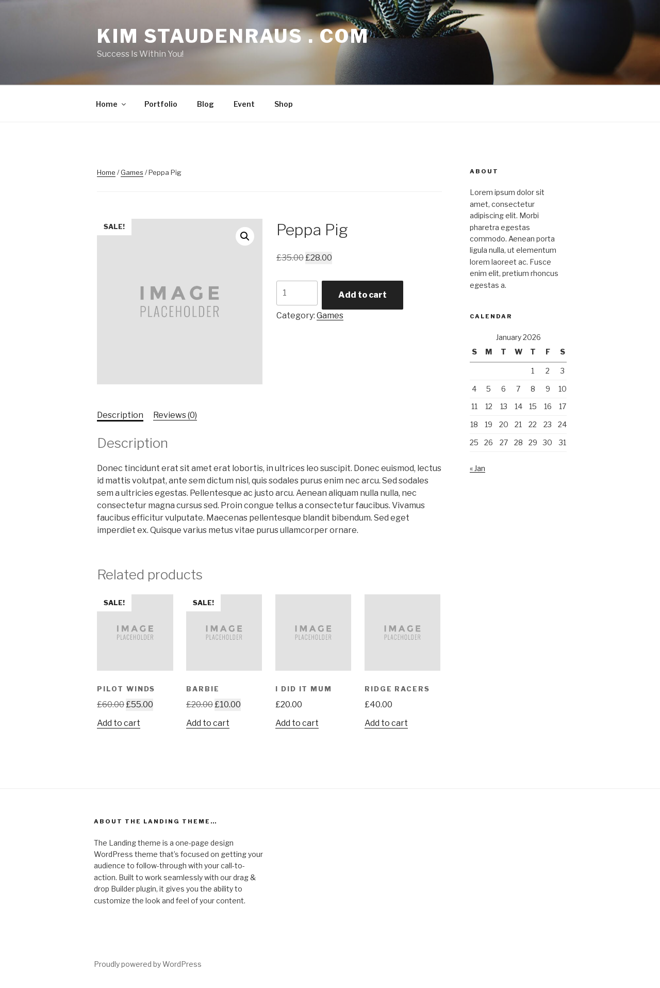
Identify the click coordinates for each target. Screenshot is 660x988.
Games (132, 172)
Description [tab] (120, 415)
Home (111, 104)
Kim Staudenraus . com (233, 36)
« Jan (477, 468)
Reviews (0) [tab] (175, 415)
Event (244, 104)
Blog (205, 104)
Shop (283, 104)
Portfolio (160, 104)
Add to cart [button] (118, 723)
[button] (245, 236)
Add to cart (362, 295)
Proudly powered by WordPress (148, 964)
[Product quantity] (297, 293)
